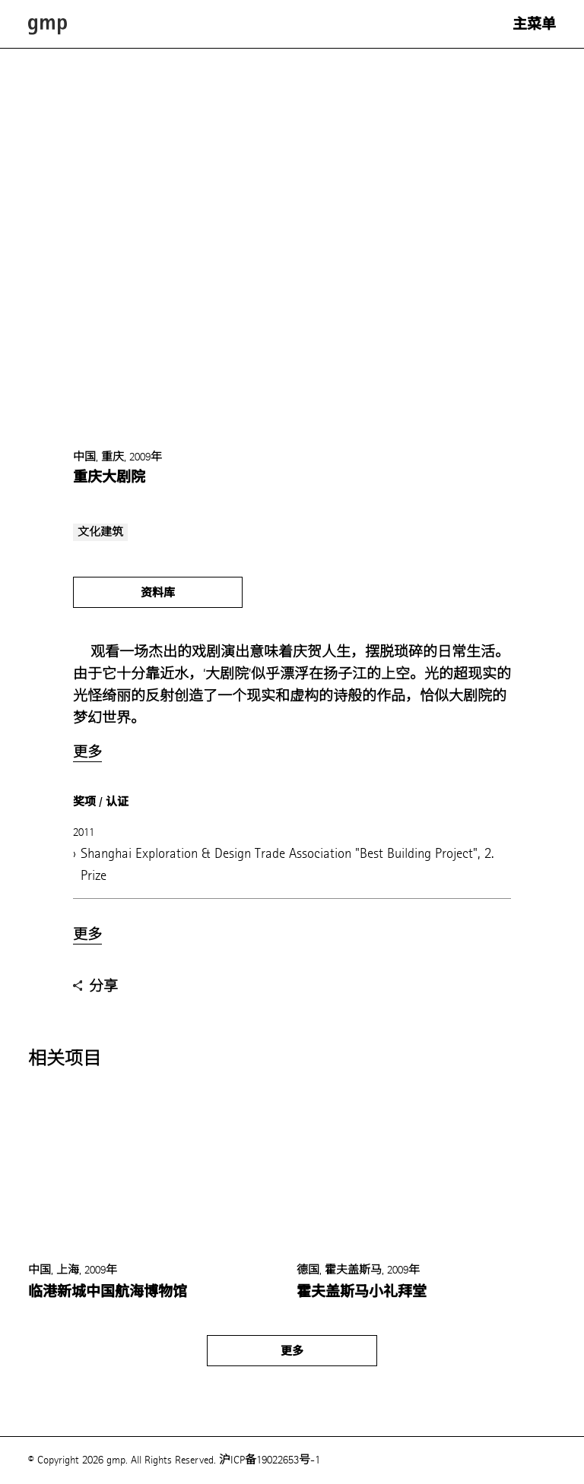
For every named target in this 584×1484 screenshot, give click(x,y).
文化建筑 (100, 532)
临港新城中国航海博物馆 (107, 1291)
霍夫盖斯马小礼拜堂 (362, 1291)
